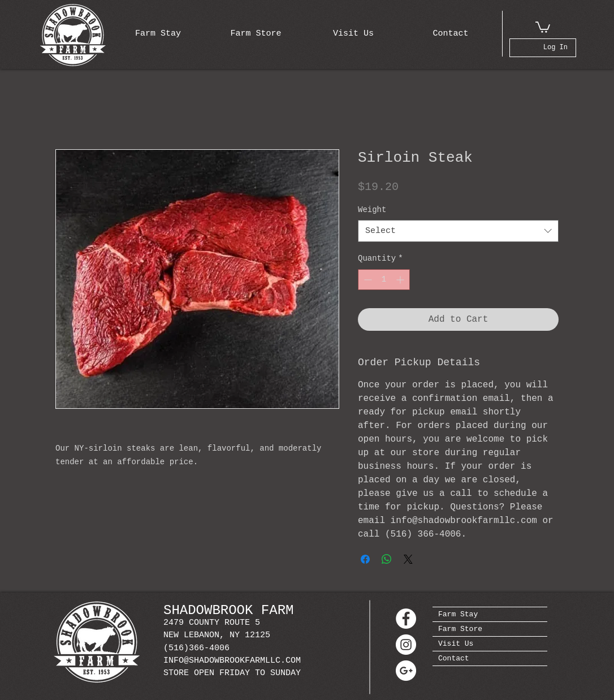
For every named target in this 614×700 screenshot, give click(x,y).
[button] (542, 26)
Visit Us (455, 643)
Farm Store (460, 629)
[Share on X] (408, 559)
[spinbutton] (384, 279)
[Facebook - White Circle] (406, 618)
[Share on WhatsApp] (387, 559)
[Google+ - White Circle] (406, 670)
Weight (372, 209)
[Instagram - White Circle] (406, 644)
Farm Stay (458, 614)
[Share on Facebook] (365, 559)
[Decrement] (367, 279)
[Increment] (401, 279)
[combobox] (458, 231)
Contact (453, 658)
